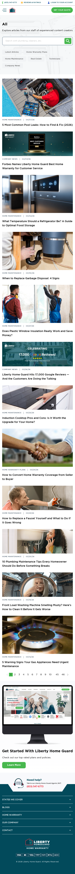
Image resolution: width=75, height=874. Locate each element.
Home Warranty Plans (36, 52)
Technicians (54, 59)
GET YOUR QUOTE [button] (62, 10)
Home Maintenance (14, 59)
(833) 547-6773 (35, 786)
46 (63, 675)
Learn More (14, 765)
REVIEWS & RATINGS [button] (32, 2)
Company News (12, 66)
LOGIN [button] (62, 2)
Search (67, 41)
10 (50, 675)
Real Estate (36, 59)
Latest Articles (12, 52)
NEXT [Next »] (68, 674)
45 (57, 675)
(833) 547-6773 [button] (10, 2)
